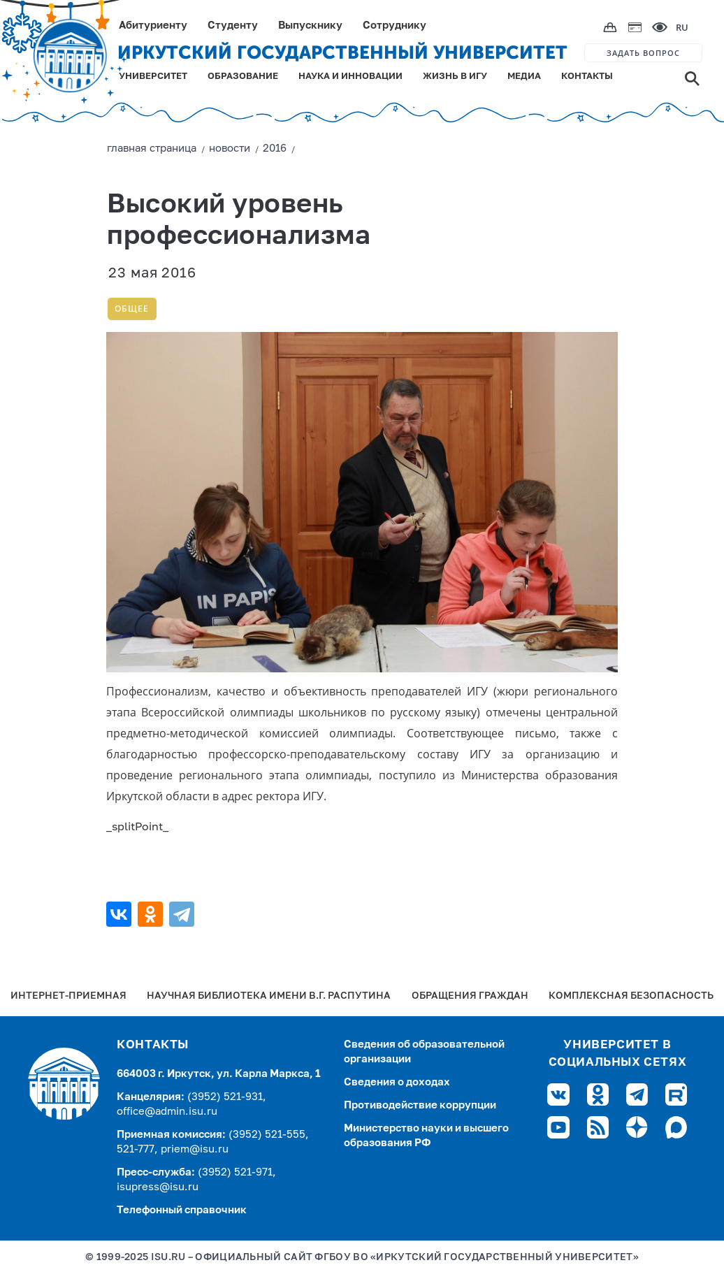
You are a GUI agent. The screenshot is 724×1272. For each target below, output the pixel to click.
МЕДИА (524, 76)
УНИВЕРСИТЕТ (153, 76)
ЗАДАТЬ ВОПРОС (643, 53)
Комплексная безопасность (631, 996)
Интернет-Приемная (68, 996)
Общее (132, 309)
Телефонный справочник (182, 1210)
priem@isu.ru (195, 1149)
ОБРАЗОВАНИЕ (243, 76)
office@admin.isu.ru (167, 1111)
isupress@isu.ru (157, 1187)
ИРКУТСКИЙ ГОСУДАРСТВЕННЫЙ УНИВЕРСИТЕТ (342, 53)
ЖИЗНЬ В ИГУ (455, 76)
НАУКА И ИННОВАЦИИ (350, 76)
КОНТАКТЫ (587, 76)
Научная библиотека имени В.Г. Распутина (269, 996)
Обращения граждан (470, 996)
